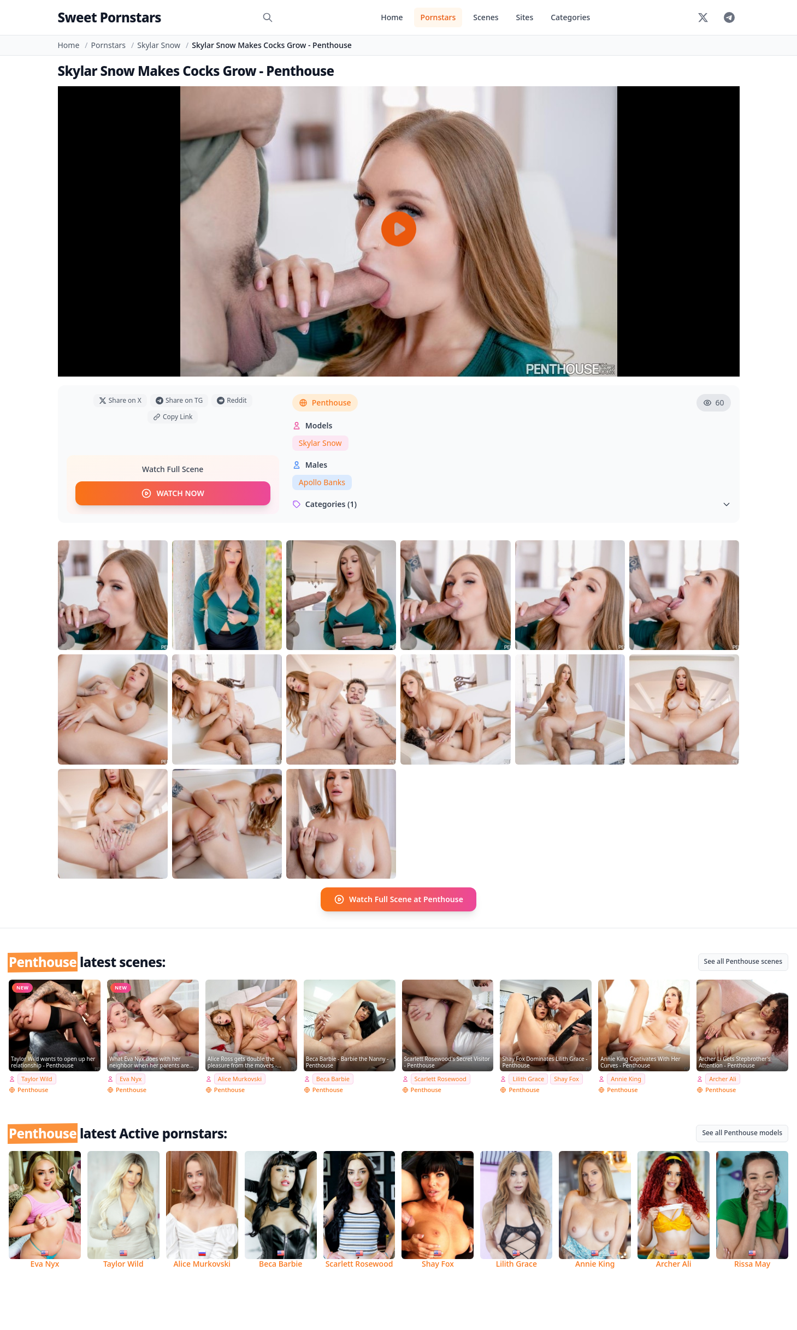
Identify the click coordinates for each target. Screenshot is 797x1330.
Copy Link (172, 416)
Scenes (485, 17)
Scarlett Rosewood (441, 1079)
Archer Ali (722, 1079)
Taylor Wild (36, 1079)
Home (392, 17)
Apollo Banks (322, 482)
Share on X (120, 400)
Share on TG (179, 400)
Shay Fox (566, 1079)
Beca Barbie (333, 1079)
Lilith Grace (528, 1079)
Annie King (626, 1079)
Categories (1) (511, 504)
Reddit (231, 400)
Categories (570, 17)
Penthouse (325, 402)
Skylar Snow (158, 45)
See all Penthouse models (742, 1132)
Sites (525, 17)
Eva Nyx (131, 1079)
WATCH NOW (172, 493)
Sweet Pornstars (109, 17)
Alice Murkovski (240, 1079)
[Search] (268, 17)
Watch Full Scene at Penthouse (398, 899)
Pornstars (438, 17)
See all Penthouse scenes (743, 961)
